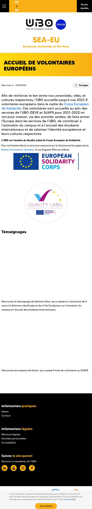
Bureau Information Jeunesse (18, 149)
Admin (5, 411)
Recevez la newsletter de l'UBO (19, 461)
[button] (4, 6)
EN (17, 10)
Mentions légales (11, 434)
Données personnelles (14, 438)
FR (16, 2)
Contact (6, 415)
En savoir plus (70, 499)
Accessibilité (9, 442)
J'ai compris (46, 506)
